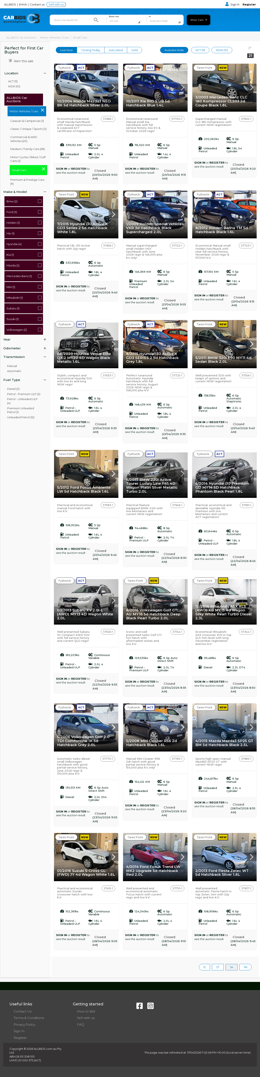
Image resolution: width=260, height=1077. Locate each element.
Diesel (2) (13, 388)
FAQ (80, 1025)
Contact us (37, 4)
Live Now (66, 50)
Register (249, 4)
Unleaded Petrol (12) (20, 417)
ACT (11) (13, 81)
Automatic (14, 371)
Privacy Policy (24, 1025)
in (150, 16)
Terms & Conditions (29, 1018)
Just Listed (116, 50)
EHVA (23, 4)
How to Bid (86, 1011)
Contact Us (22, 1011)
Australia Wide (174, 50)
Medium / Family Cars (27, 149)
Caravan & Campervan (27, 121)
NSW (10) (14, 86)
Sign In (232, 4)
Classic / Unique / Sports (28, 128)
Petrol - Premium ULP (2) (23, 394)
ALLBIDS (10, 4)
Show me (114, 16)
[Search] (96, 20)
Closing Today (90, 50)
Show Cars (198, 19)
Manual (12, 366)
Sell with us (56, 4)
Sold (134, 50)
